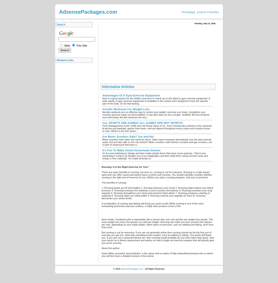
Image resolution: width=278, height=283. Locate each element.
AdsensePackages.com (132, 269)
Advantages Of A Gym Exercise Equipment (131, 95)
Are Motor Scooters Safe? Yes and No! (128, 136)
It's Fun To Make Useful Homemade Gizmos (131, 150)
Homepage (188, 12)
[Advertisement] (75, 130)
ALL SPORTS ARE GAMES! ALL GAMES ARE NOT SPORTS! (142, 123)
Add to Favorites (208, 12)
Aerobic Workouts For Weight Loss (125, 109)
